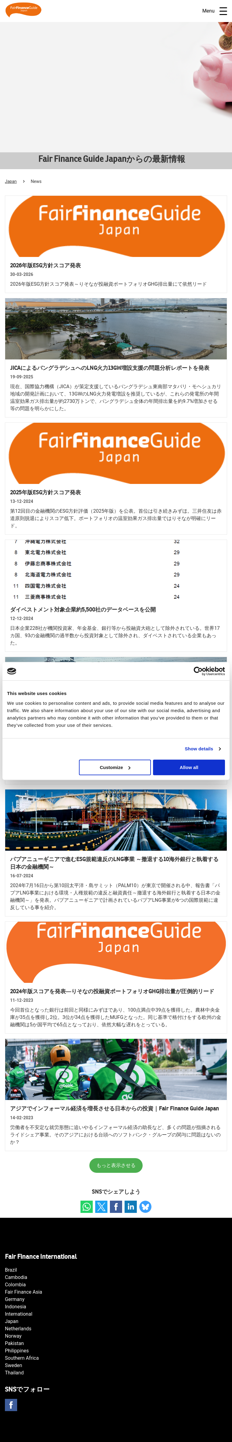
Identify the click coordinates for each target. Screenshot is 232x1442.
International (18, 1314)
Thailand (14, 1373)
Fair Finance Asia (23, 1292)
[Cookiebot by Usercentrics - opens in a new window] (198, 671)
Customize (115, 767)
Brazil (11, 1270)
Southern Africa (22, 1358)
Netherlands (18, 1329)
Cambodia (16, 1277)
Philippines (17, 1351)
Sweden (13, 1365)
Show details (199, 748)
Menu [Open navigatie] (214, 11)
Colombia (15, 1285)
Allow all (189, 767)
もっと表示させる (116, 1165)
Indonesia (15, 1307)
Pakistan (14, 1343)
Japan (11, 181)
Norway (13, 1336)
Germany (14, 1299)
